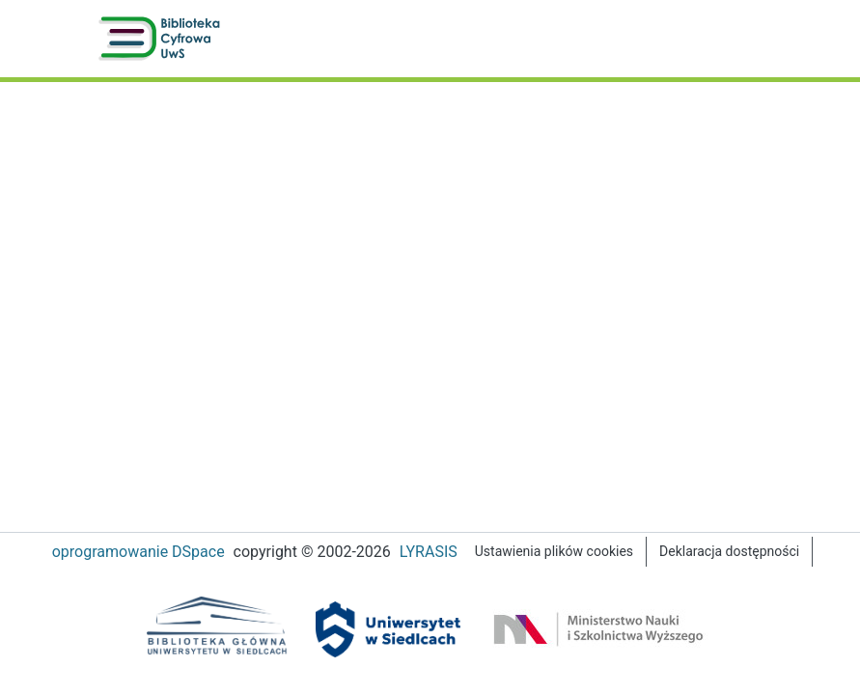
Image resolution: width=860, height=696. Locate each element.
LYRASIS (428, 552)
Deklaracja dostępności (737, 552)
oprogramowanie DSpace (128, 552)
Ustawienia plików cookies (558, 552)
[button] (163, 39)
